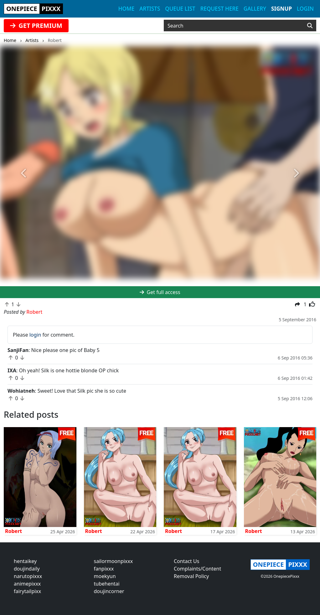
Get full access (160, 292)
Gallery (255, 8)
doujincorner (109, 591)
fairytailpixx (27, 591)
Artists (149, 8)
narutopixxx (28, 576)
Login (305, 8)
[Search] (309, 26)
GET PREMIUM (36, 25)
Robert (13, 531)
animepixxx (27, 583)
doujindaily (27, 568)
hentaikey (25, 561)
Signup (281, 8)
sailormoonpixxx (113, 561)
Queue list (180, 8)
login (35, 334)
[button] (24, 173)
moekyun (105, 576)
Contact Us (186, 561)
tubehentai (107, 583)
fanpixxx (104, 568)
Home (126, 8)
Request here (219, 8)
